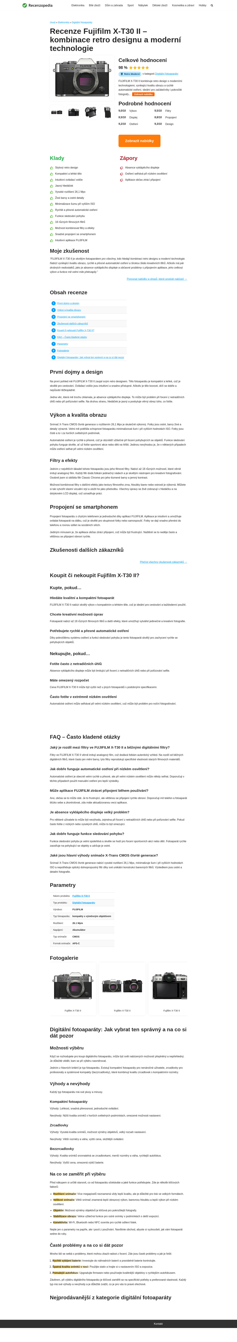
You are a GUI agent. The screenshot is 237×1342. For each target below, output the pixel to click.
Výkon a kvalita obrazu (69, 312)
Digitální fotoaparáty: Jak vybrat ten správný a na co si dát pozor (91, 360)
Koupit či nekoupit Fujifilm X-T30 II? (75, 332)
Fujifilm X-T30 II (81, 907)
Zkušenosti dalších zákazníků (72, 326)
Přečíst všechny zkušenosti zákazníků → (163, 566)
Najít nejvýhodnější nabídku (118, 727)
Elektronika (76, 5)
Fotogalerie (63, 353)
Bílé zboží (94, 5)
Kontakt (158, 1338)
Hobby (202, 5)
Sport (130, 5)
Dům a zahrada (113, 5)
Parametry (62, 346)
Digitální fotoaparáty (82, 22)
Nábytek (142, 5)
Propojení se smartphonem (71, 319)
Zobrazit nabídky (139, 141)
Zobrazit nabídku (143, 95)
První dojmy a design (68, 305)
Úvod (52, 22)
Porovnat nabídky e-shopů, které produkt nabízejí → (156, 281)
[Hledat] (212, 5)
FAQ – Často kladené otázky (72, 339)
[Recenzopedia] (37, 5)
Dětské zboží (159, 5)
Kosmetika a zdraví (183, 5)
